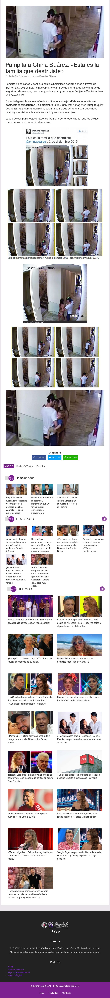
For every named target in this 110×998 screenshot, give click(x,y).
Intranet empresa (16, 969)
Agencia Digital (15, 975)
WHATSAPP (70, 458)
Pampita (40, 466)
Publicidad (53, 993)
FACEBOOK (39, 458)
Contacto (66, 993)
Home (41, 993)
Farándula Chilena (47, 76)
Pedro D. (13, 76)
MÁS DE (9, 466)
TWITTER (54, 458)
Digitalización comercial (19, 972)
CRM (10, 967)
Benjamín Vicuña (24, 466)
